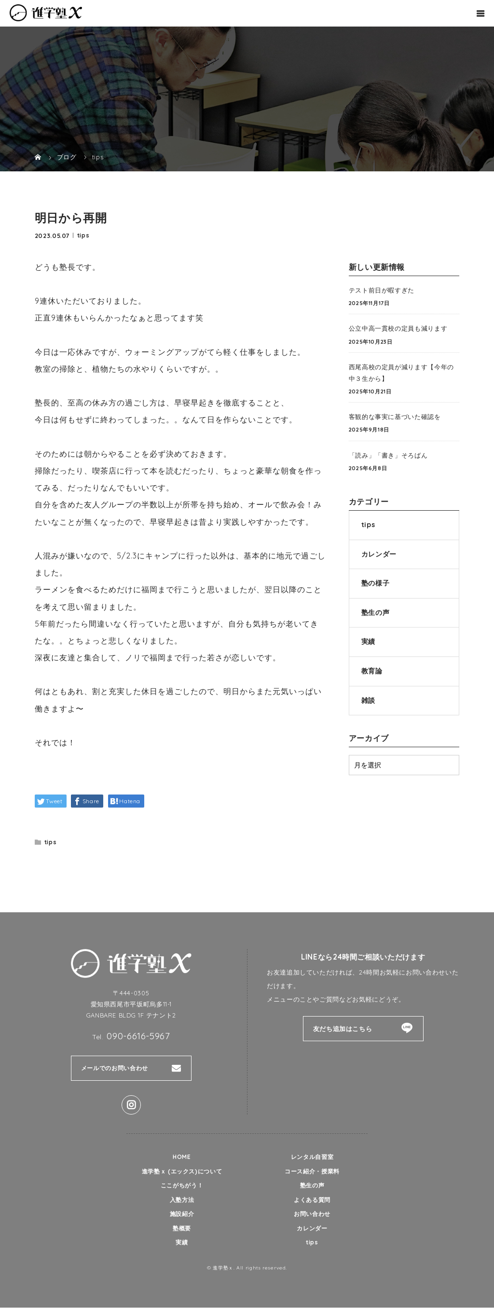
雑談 (368, 700)
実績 (368, 641)
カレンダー (379, 554)
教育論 (372, 671)
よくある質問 (312, 1201)
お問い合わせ (312, 1216)
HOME (182, 1157)
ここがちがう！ (182, 1186)
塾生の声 (375, 612)
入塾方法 (182, 1201)
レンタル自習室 (312, 1157)
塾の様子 (375, 583)
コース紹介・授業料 (312, 1172)
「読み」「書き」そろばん (388, 455)
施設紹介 (182, 1216)
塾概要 (182, 1231)
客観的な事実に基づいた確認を (395, 416)
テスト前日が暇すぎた (381, 290)
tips (83, 234)
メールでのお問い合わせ (117, 1068)
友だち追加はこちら (342, 1028)
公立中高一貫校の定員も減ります (398, 328)
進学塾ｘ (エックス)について (181, 1172)
